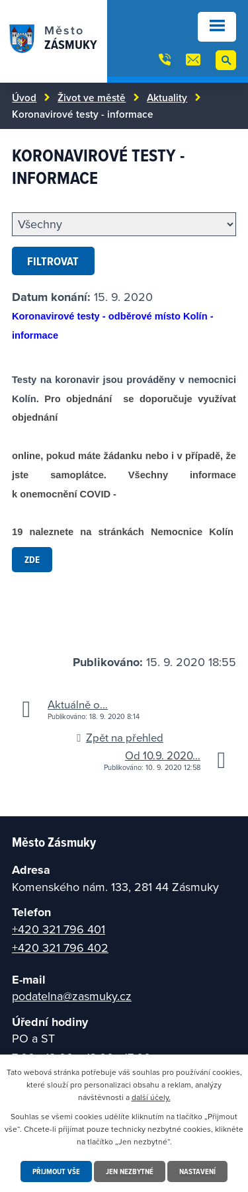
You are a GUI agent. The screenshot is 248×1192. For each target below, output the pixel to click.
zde (32, 559)
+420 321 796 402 (60, 947)
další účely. (151, 1097)
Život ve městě (92, 97)
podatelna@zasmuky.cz (72, 996)
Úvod (24, 97)
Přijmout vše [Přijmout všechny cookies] (56, 1171)
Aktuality (167, 97)
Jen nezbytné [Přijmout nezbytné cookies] (129, 1171)
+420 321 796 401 (58, 929)
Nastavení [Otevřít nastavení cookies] (197, 1171)
